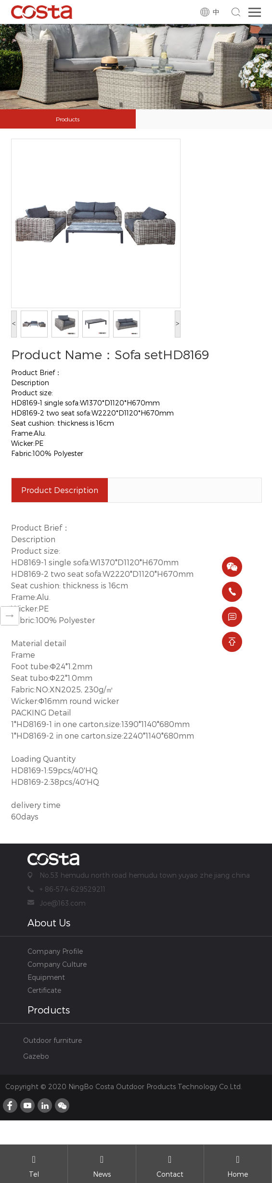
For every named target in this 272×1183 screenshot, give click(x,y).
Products (67, 119)
